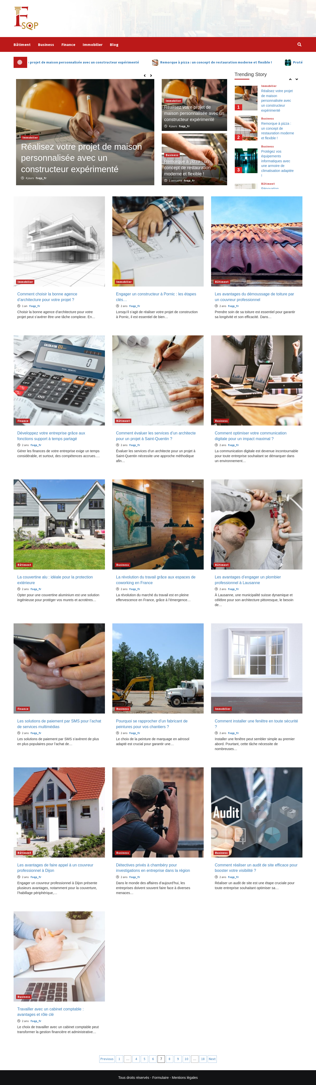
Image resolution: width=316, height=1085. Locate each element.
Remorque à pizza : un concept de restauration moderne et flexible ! (231, 62)
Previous (107, 1059)
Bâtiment (22, 44)
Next (212, 1059)
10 (186, 1059)
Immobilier (92, 44)
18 (203, 1059)
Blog (114, 44)
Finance (68, 44)
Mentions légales (185, 1078)
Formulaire (160, 1078)
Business (46, 44)
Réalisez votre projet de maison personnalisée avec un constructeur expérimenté (87, 62)
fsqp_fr (41, 178)
